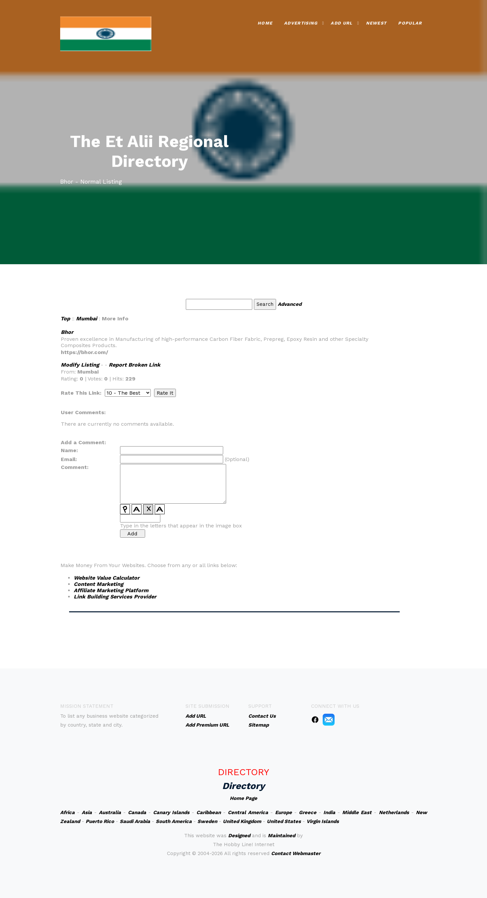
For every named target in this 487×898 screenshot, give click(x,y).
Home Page (243, 798)
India (329, 812)
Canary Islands (171, 812)
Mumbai (86, 318)
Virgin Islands (322, 821)
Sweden (207, 821)
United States (284, 821)
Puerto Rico (100, 821)
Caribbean (208, 812)
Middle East (357, 812)
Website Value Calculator (107, 578)
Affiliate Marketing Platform (111, 590)
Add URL (341, 21)
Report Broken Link (134, 365)
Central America (248, 812)
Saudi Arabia (135, 821)
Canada (137, 812)
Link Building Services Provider (115, 596)
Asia (87, 812)
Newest (376, 21)
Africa (67, 812)
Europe (283, 812)
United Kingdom (242, 821)
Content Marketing (98, 584)
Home (265, 21)
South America (174, 821)
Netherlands (394, 812)
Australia (110, 812)
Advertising (300, 21)
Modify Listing (80, 365)
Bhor (67, 332)
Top (65, 318)
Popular (410, 21)
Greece (307, 812)
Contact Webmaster (295, 853)
